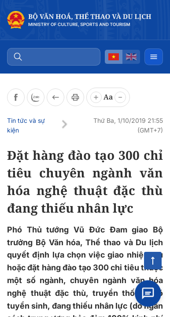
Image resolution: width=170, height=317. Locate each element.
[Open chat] (148, 294)
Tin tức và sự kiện (26, 125)
